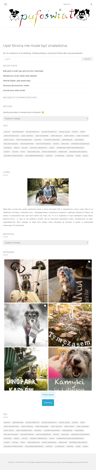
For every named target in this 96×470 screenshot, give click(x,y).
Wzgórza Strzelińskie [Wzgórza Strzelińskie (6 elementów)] (13, 156)
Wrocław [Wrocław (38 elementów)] (63, 152)
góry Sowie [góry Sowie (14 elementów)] (69, 136)
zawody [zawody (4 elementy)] (49, 156)
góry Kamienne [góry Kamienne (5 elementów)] (42, 136)
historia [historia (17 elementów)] (37, 140)
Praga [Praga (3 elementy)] (16, 148)
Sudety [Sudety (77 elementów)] (7, 152)
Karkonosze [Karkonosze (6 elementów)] (67, 140)
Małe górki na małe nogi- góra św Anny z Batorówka (23, 71)
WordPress (84, 462)
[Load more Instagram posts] (48, 394)
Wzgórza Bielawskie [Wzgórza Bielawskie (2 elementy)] (78, 152)
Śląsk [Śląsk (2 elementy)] (78, 156)
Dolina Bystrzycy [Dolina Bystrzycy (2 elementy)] (49, 132)
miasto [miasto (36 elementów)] (56, 144)
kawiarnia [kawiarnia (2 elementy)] (79, 140)
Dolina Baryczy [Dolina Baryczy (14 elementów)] (32, 132)
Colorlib (63, 462)
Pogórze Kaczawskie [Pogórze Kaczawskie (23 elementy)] (80, 144)
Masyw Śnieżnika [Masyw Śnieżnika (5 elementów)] (43, 144)
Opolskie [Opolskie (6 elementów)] (65, 144)
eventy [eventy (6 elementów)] (75, 132)
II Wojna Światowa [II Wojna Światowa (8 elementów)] (52, 140)
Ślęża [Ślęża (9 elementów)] (85, 156)
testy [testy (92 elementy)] (23, 152)
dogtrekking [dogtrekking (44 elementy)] (18, 132)
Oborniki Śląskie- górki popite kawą (16, 81)
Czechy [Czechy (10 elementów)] (7, 132)
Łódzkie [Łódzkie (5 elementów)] (70, 156)
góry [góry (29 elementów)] (82, 132)
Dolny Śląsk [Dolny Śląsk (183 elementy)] (64, 132)
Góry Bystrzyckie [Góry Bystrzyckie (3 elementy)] (11, 136)
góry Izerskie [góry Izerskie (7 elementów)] (27, 136)
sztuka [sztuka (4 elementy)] (15, 152)
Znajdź (87, 59)
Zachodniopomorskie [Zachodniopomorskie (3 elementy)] (34, 156)
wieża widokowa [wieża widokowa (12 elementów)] (49, 152)
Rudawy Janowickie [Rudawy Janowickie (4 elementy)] (38, 148)
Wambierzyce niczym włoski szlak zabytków (20, 76)
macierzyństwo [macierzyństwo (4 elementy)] (27, 144)
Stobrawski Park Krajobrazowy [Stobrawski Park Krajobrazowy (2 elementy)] (70, 148)
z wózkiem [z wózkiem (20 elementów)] (59, 156)
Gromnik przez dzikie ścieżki (14, 90)
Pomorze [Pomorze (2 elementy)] (8, 148)
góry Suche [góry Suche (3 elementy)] (9, 140)
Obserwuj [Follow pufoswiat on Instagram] (48, 403)
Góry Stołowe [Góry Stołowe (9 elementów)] (83, 136)
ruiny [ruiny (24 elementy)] (52, 148)
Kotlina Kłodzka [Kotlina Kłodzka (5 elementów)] (11, 144)
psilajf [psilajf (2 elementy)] (25, 148)
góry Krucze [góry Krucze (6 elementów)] (56, 136)
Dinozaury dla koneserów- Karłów (16, 86)
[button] (26, 281)
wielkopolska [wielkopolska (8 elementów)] (34, 152)
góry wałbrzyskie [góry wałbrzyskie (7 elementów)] (24, 140)
